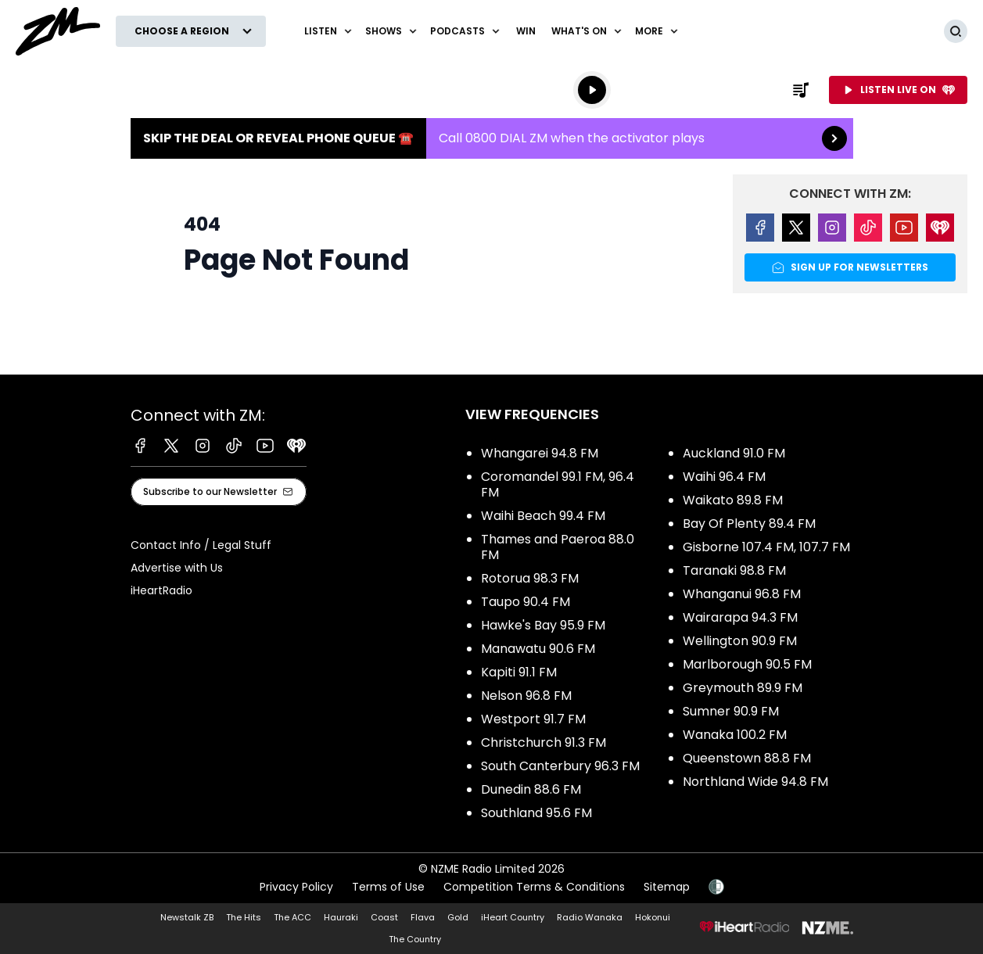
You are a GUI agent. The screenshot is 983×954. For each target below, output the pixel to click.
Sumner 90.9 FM (731, 711)
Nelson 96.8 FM (526, 696)
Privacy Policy (296, 887)
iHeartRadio (161, 590)
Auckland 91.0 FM (734, 453)
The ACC (292, 917)
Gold (457, 917)
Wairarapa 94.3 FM (740, 617)
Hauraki (341, 917)
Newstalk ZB (186, 917)
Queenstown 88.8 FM (747, 758)
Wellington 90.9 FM (740, 641)
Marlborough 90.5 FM (747, 664)
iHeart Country (512, 917)
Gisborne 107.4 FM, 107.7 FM (766, 547)
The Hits (243, 917)
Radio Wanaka (589, 917)
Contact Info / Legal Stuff (201, 545)
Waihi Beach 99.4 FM (543, 516)
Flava (423, 917)
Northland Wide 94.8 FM (755, 782)
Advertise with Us (177, 568)
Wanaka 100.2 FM (735, 735)
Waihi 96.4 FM (724, 477)
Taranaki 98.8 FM (734, 570)
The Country (415, 939)
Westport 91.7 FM (533, 719)
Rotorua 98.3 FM (530, 578)
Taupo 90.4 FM (525, 602)
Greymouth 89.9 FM (742, 688)
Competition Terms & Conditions (534, 887)
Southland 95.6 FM (536, 813)
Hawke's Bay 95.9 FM (543, 625)
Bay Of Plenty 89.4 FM (749, 524)
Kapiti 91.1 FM (519, 672)
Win (526, 31)
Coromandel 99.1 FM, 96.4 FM (557, 484)
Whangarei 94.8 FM (539, 453)
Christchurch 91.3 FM (543, 742)
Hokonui (652, 917)
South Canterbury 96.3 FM (560, 766)
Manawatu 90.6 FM (538, 649)
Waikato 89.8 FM (733, 500)
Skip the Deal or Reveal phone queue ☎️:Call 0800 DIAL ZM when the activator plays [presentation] (492, 138)
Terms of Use (388, 887)
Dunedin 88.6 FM (531, 789)
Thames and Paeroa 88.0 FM (557, 547)
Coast (384, 917)
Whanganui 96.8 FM (742, 594)
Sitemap (667, 887)
